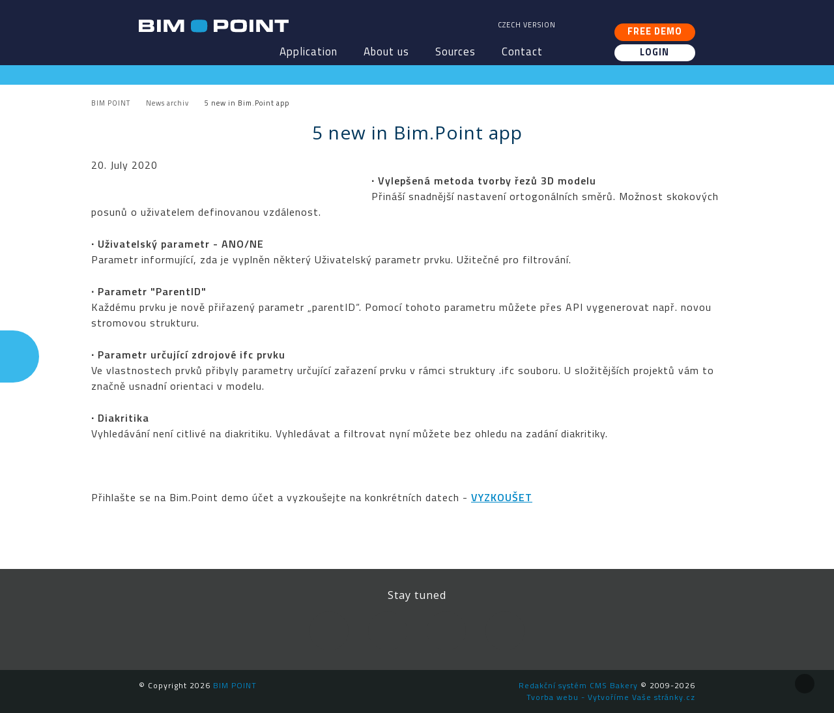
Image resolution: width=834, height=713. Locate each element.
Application (309, 51)
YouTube (446, 630)
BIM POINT (214, 26)
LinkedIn (387, 630)
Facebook (329, 630)
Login (654, 52)
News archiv (167, 103)
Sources (455, 51)
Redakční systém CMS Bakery (578, 685)
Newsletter (505, 630)
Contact (522, 51)
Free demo (654, 31)
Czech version (527, 25)
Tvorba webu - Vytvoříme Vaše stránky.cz (610, 697)
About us (386, 51)
